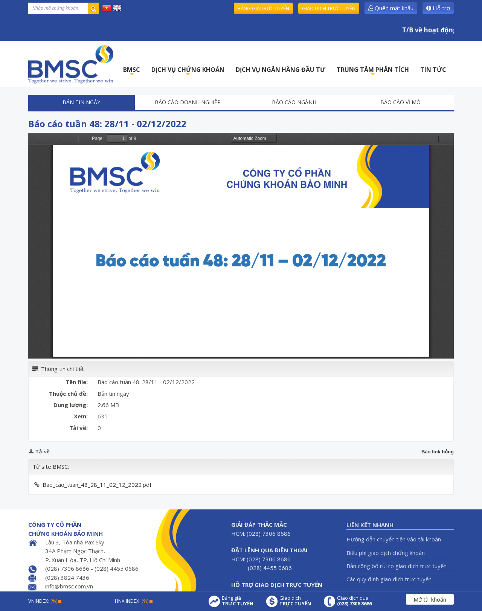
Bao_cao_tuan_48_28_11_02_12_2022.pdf (97, 484)
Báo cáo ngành (294, 102)
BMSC (131, 71)
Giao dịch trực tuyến (328, 8)
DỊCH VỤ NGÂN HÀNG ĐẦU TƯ (280, 69)
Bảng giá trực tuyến (263, 8)
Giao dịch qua (354, 600)
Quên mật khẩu (390, 8)
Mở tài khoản (429, 599)
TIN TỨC (433, 69)
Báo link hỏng (437, 451)
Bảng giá (237, 600)
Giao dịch (295, 600)
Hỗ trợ (438, 8)
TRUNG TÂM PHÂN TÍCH (373, 71)
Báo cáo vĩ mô (400, 102)
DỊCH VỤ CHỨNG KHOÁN (187, 71)
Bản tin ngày (81, 102)
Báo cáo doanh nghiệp (188, 102)
